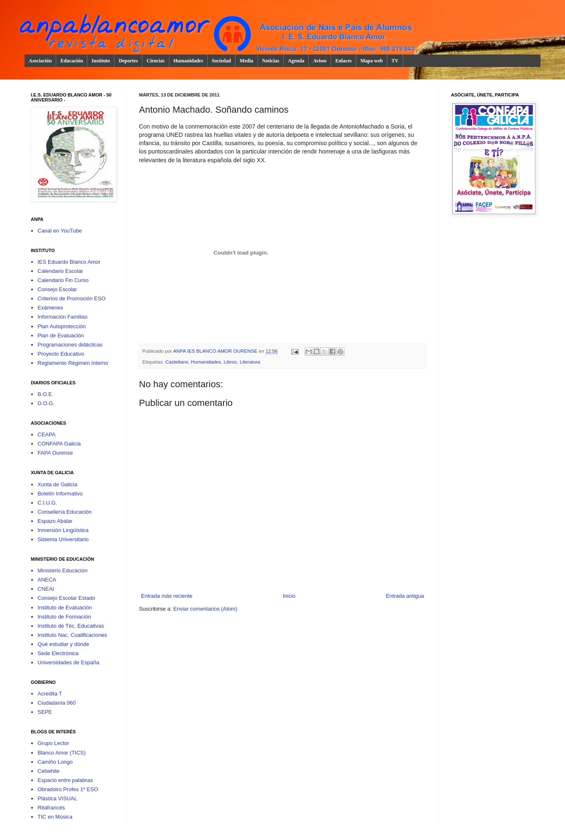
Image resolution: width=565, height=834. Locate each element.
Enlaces (343, 61)
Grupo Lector (53, 743)
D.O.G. (45, 403)
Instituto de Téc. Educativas (70, 626)
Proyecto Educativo (60, 354)
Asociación (40, 61)
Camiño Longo (55, 762)
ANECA (46, 580)
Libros (230, 361)
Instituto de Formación (64, 617)
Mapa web (371, 61)
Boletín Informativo (59, 493)
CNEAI (45, 589)
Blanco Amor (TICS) (61, 753)
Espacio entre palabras (65, 780)
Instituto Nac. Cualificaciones (72, 635)
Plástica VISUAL (57, 798)
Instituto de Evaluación (64, 607)
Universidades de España (68, 662)
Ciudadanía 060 (56, 703)
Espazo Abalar (54, 521)
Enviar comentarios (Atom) (205, 609)
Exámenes (50, 307)
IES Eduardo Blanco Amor (68, 262)
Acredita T (49, 693)
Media (246, 61)
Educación (71, 61)
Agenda (296, 61)
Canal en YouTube (59, 231)
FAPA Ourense (55, 453)
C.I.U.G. (47, 503)
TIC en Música (54, 817)
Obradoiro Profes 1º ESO (67, 789)
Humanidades (188, 61)
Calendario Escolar (60, 271)
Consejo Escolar (57, 289)
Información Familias (62, 317)
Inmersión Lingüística (63, 530)
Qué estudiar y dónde (63, 644)
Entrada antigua (405, 596)
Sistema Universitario (63, 539)
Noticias (270, 61)
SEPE (44, 712)
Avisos (319, 61)
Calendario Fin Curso (63, 280)
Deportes (128, 61)
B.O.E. (45, 394)
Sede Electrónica (57, 653)
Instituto (101, 61)
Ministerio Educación (62, 570)
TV (395, 61)
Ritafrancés (51, 807)
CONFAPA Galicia (59, 444)
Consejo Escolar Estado (66, 598)
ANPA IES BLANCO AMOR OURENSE (216, 351)
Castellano (176, 361)
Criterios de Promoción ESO (71, 298)
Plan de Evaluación (60, 335)
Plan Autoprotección (61, 326)
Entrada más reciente (167, 596)
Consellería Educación (64, 512)
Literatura (250, 361)
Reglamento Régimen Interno (72, 363)
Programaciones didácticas (69, 345)
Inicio (289, 596)
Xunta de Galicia (57, 484)
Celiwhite (48, 771)
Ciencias (155, 61)
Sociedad (221, 61)
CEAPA (46, 434)
